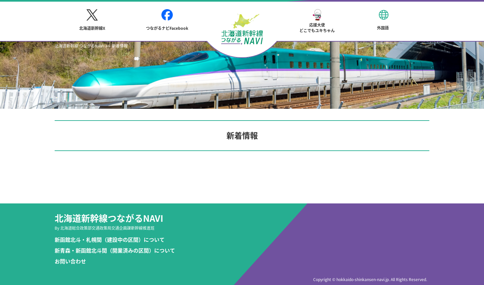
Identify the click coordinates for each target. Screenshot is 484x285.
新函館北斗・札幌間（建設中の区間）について (110, 239)
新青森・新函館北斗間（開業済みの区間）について (115, 250)
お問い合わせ (70, 261)
